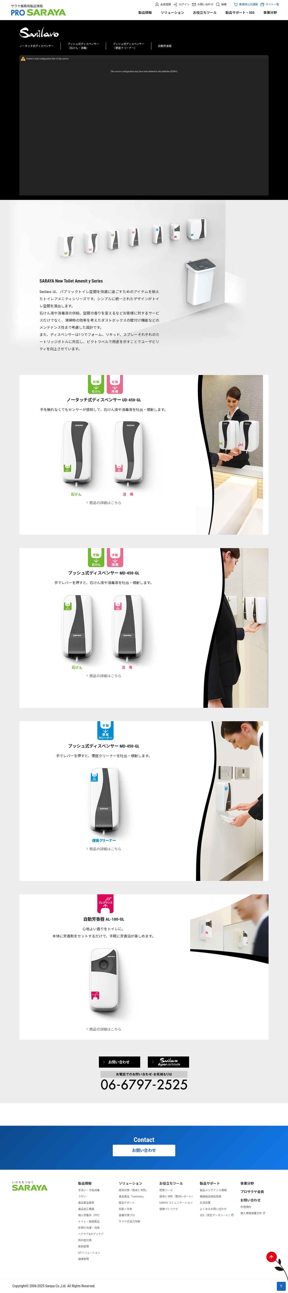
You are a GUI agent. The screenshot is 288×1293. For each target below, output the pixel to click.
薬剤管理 (83, 1246)
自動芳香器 (164, 46)
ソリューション (172, 13)
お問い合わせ (205, 4)
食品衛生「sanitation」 (132, 1196)
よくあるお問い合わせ (213, 1209)
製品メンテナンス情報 (213, 1190)
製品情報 (145, 13)
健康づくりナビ (168, 1209)
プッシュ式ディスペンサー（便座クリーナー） (128, 46)
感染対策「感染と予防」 (133, 1190)
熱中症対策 (85, 1240)
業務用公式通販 (248, 4)
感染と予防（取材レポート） (176, 1196)
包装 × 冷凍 (125, 1209)
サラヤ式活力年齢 (129, 1221)
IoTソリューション (89, 1252)
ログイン (184, 4)
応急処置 (205, 1202)
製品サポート (210, 1184)
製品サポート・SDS (240, 13)
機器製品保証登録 (210, 1196)
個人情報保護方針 (252, 1213)
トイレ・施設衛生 (89, 1221)
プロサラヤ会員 (252, 1192)
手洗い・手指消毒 (89, 1190)
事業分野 (270, 13)
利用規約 (245, 1207)
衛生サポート (127, 1202)
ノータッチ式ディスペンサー (36, 46)
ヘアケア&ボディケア (91, 1234)
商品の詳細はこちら (103, 503)
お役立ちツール (205, 13)
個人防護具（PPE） (89, 1215)
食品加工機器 (86, 1209)
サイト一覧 (269, 4)
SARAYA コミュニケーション (176, 1202)
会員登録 (165, 4)
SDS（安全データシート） (217, 1215)
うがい (82, 1196)
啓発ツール (166, 1190)
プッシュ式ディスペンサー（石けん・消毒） (83, 46)
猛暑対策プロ (127, 1215)
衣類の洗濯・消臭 (89, 1227)
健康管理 (83, 1259)
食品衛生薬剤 (86, 1202)
